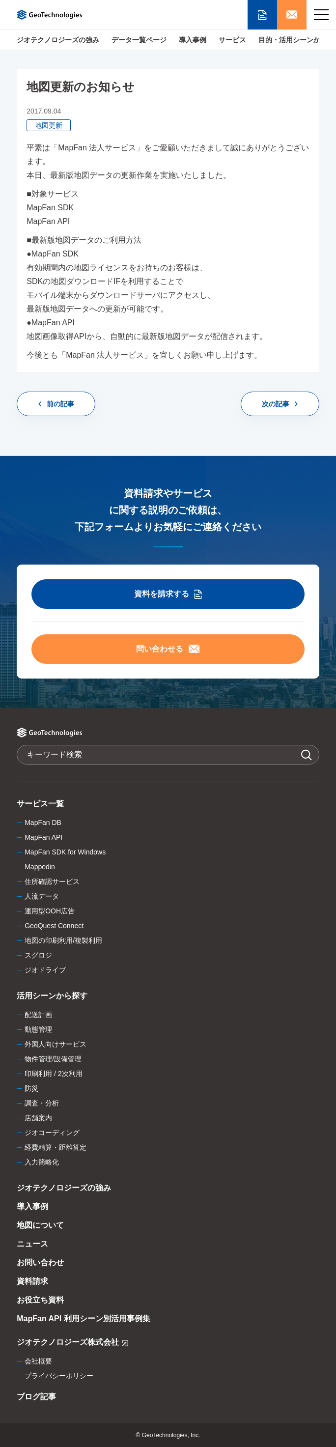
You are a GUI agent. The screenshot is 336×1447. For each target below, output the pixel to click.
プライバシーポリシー (59, 1376)
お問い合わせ (40, 1262)
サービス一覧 (40, 803)
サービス (232, 40)
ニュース (32, 1244)
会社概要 (38, 1361)
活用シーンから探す (52, 996)
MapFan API (43, 837)
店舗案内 (38, 1118)
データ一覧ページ (139, 40)
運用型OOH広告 (50, 911)
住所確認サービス (52, 881)
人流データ (42, 896)
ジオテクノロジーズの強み (58, 40)
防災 (31, 1088)
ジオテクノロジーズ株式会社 (72, 1343)
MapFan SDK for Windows (65, 852)
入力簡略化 (42, 1162)
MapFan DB (43, 822)
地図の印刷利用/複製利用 (63, 940)
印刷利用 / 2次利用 (53, 1074)
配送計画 (38, 1015)
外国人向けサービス (55, 1044)
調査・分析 (42, 1103)
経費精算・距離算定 (55, 1147)
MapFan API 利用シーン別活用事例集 (83, 1318)
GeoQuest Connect (54, 926)
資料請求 (32, 1281)
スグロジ (38, 955)
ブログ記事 (36, 1396)
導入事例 (192, 40)
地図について (40, 1225)
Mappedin (40, 867)
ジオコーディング (52, 1132)
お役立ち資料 (40, 1300)
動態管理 (38, 1029)
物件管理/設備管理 (53, 1059)
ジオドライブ (45, 970)
